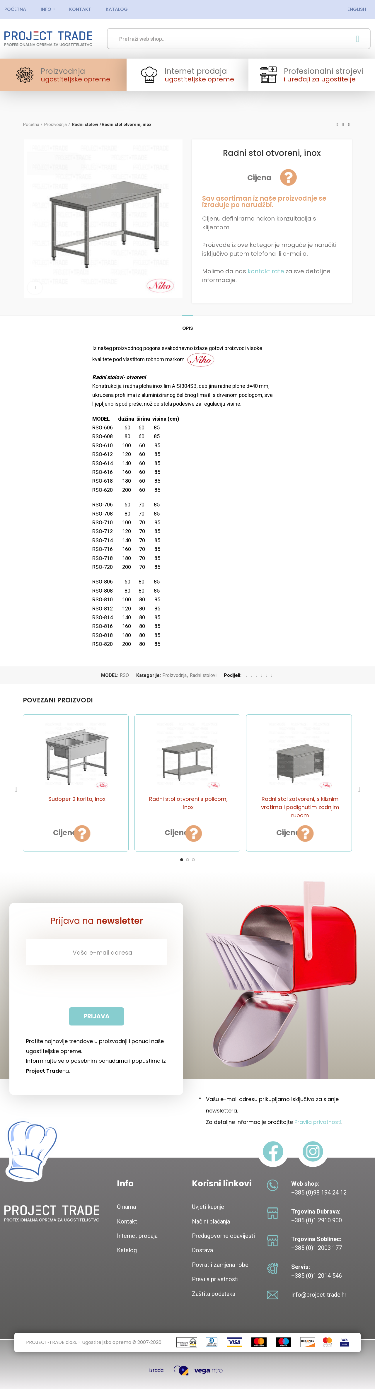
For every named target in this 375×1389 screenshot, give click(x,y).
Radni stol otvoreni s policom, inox (188, 803)
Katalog (127, 1250)
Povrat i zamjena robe (220, 1264)
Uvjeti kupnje (208, 1206)
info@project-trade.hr (319, 1294)
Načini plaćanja (211, 1221)
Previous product (337, 125)
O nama (126, 1206)
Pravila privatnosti (317, 1122)
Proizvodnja (55, 124)
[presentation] (96, 986)
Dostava (202, 1250)
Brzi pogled (94, 832)
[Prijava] (96, 1016)
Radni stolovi (84, 124)
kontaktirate (266, 271)
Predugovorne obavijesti (223, 1235)
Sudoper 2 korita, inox (76, 799)
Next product (349, 125)
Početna (31, 124)
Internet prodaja (137, 1235)
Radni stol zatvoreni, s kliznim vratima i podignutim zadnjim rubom (300, 807)
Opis (187, 328)
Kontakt (127, 1221)
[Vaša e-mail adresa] (96, 952)
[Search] (239, 38)
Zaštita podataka (213, 1293)
